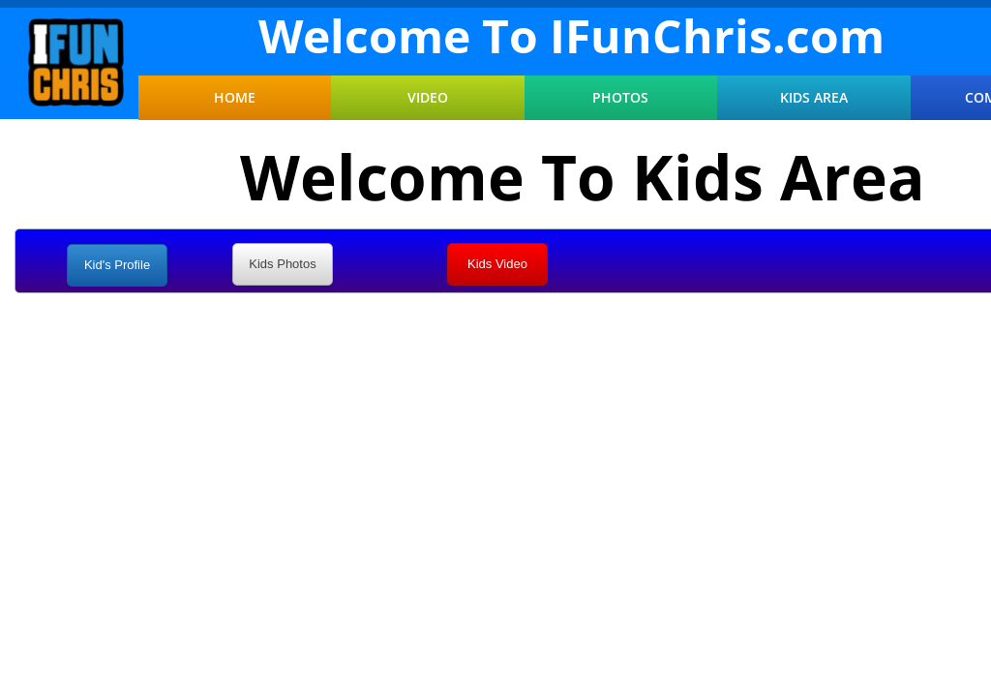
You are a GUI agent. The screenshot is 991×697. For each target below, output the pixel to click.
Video (427, 98)
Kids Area (814, 98)
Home (234, 98)
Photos (620, 98)
